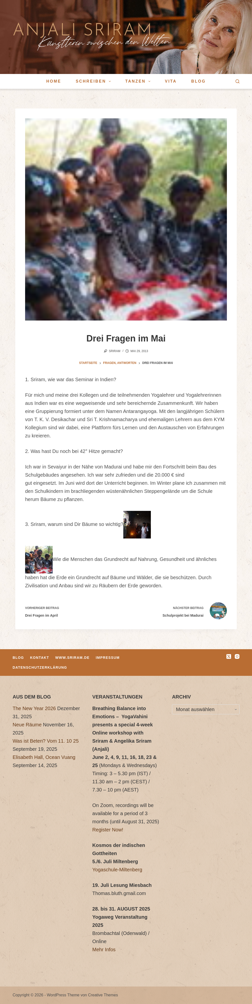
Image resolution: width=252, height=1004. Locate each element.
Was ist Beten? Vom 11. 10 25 (46, 741)
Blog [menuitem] (198, 81)
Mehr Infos (103, 949)
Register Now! (107, 829)
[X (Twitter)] (228, 656)
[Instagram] (237, 656)
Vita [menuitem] (171, 81)
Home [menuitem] (53, 81)
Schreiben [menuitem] (94, 81)
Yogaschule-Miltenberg (117, 869)
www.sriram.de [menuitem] (72, 658)
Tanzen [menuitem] (138, 81)
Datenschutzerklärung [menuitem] (40, 667)
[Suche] (237, 81)
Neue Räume (27, 724)
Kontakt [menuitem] (39, 658)
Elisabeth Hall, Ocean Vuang (44, 757)
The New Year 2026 (34, 708)
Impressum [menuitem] (108, 658)
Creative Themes (103, 995)
